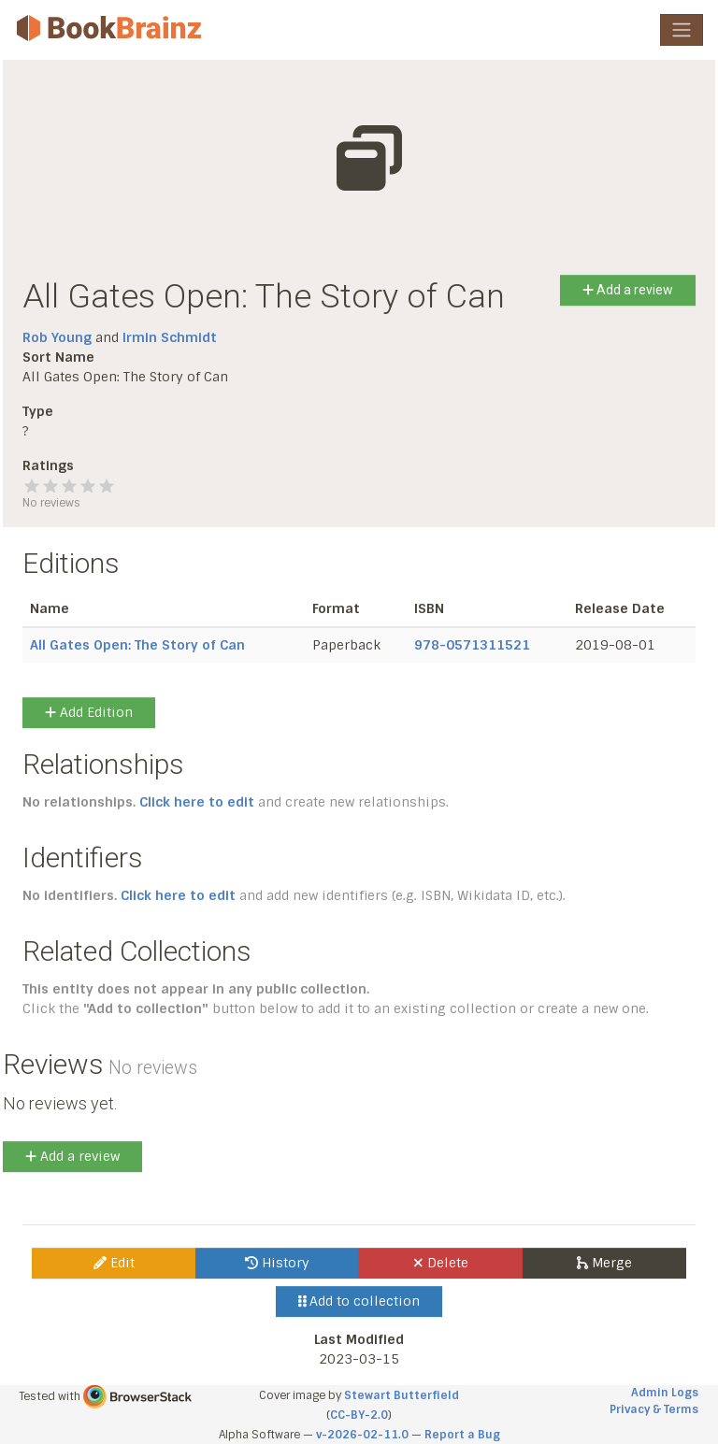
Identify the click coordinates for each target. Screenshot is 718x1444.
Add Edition (89, 712)
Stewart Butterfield (401, 1395)
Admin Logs (664, 1392)
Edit (114, 1262)
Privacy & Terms (654, 1409)
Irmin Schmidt (169, 337)
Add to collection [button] (359, 1301)
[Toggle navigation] (681, 30)
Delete (440, 1262)
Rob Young (57, 337)
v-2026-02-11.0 (362, 1434)
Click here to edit (196, 801)
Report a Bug (462, 1434)
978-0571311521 (472, 644)
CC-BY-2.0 (359, 1415)
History (277, 1262)
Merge (604, 1262)
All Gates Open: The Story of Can (137, 644)
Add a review (627, 289)
